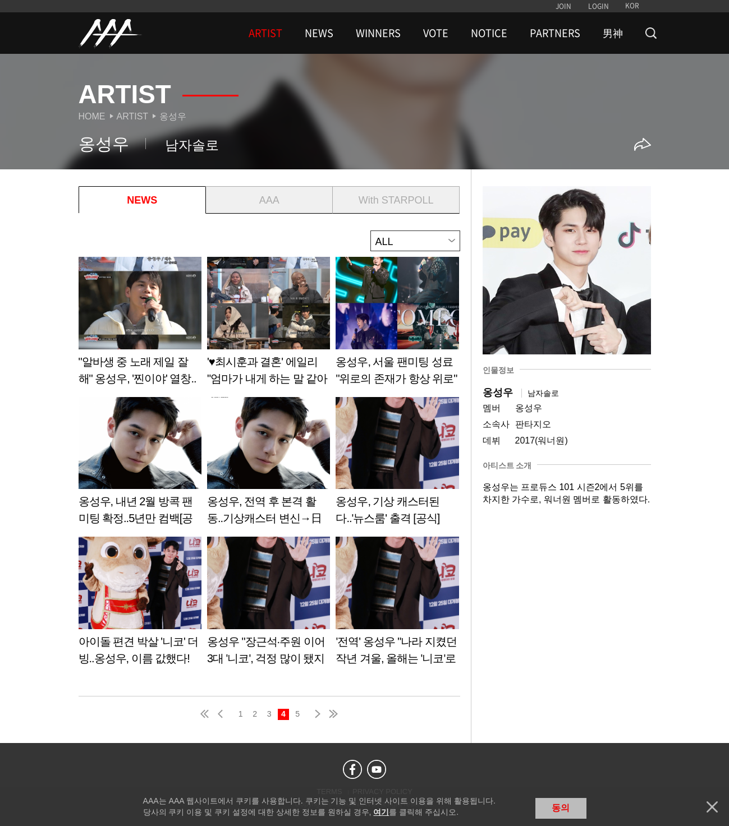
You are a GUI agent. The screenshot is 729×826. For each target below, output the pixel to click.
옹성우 (172, 116)
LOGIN (598, 6)
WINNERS (378, 33)
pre (223, 714)
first (205, 714)
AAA (269, 200)
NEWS (319, 33)
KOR (632, 5)
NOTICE (489, 33)
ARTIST (265, 33)
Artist (133, 116)
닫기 (712, 807)
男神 (613, 33)
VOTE (435, 33)
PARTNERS (555, 33)
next (315, 714)
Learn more (140, 325)
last (333, 714)
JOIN (563, 6)
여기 (381, 811)
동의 (561, 808)
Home (92, 116)
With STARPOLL (396, 200)
